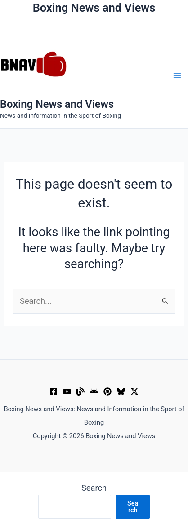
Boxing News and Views (57, 104)
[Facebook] (53, 391)
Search (94, 487)
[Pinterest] (107, 391)
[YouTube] (67, 391)
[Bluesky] (121, 391)
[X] (134, 391)
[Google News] (94, 391)
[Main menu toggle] (177, 75)
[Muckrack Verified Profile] (80, 391)
